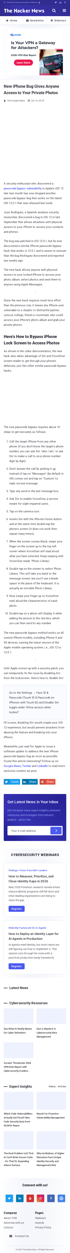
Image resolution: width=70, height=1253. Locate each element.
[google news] (61, 1198)
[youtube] (30, 1198)
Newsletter (35, 20)
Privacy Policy (43, 1227)
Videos (52, 1086)
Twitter (26, 766)
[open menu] (64, 10)
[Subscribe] (56, 830)
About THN (10, 1218)
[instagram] (40, 1198)
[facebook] (51, 1198)
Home (11, 20)
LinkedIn (42, 766)
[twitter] (9, 1198)
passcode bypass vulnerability (23, 188)
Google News (12, 766)
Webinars (58, 20)
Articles (62, 1086)
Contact (8, 1227)
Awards (39, 1222)
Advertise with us (14, 1222)
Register (16, 908)
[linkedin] (20, 1198)
